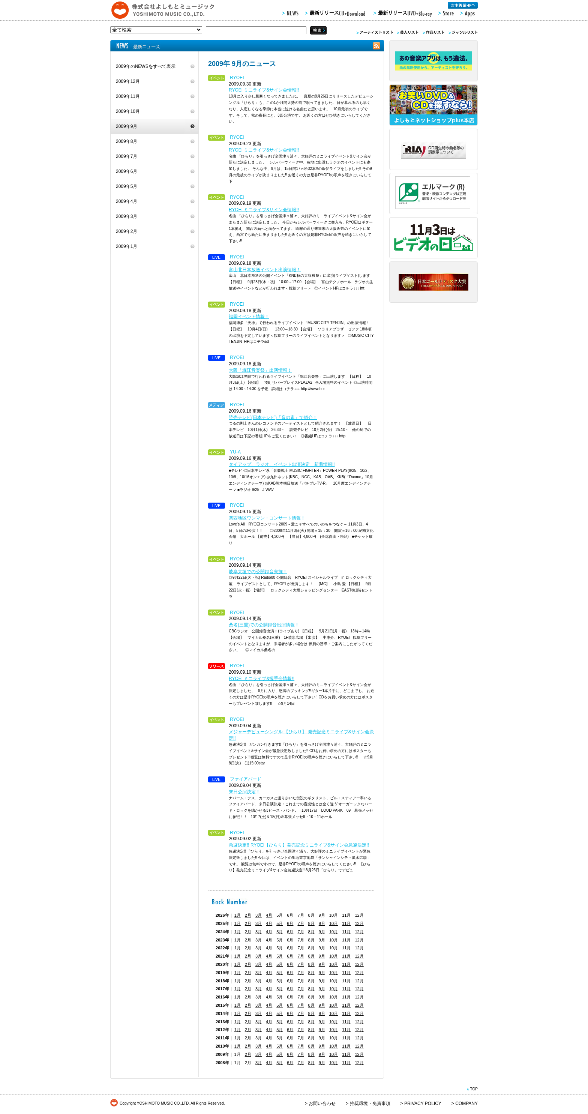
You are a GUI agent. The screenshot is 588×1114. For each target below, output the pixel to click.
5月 (279, 923)
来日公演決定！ (244, 791)
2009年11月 (128, 96)
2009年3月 (126, 216)
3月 (258, 915)
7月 (300, 923)
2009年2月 (126, 231)
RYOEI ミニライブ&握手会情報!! (261, 678)
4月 (269, 915)
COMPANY (466, 1103)
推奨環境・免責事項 (370, 1103)
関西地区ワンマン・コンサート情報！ (267, 518)
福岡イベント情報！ (249, 316)
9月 (322, 923)
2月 (248, 915)
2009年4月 (126, 201)
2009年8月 (126, 141)
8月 (311, 923)
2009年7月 (126, 156)
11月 (346, 923)
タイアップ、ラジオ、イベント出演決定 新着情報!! (282, 464)
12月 (359, 923)
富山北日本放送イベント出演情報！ (265, 269)
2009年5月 (126, 186)
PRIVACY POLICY (422, 1103)
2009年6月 (126, 171)
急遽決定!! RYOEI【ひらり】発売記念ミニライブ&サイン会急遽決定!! (299, 845)
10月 (333, 923)
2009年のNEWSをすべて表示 (146, 66)
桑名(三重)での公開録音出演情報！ (264, 625)
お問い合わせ (322, 1103)
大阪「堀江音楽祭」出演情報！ (260, 370)
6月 (290, 923)
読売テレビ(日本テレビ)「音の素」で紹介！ (273, 417)
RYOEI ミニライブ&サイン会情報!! (264, 90)
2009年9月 (126, 126)
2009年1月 (126, 246)
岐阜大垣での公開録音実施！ (258, 571)
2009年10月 (128, 111)
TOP (474, 1089)
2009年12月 (128, 81)
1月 (237, 915)
